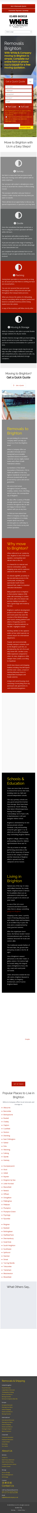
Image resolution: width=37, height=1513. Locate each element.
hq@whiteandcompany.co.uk (10, 1497)
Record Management (7, 1474)
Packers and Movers (7, 1394)
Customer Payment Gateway (18, 10)
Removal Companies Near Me (10, 1399)
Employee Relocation (7, 1439)
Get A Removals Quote (18, 6)
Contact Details (6, 1441)
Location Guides (6, 1466)
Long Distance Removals (8, 1390)
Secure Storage (6, 1472)
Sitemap (13, 1510)
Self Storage (5, 1477)
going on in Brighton (14, 911)
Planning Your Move (7, 1407)
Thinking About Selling (8, 1392)
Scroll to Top (18, 1507)
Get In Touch (18, 1084)
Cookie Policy (21, 1510)
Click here (8, 121)
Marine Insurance (6, 1431)
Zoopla (27, 1039)
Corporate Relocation (7, 1437)
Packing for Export (7, 1429)
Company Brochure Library (9, 1464)
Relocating (4, 1444)
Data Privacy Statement (8, 1460)
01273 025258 (10, 1492)
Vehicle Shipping (6, 1409)
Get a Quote (18, 385)
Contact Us (4, 1457)
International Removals (8, 1420)
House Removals (6, 1387)
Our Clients (5, 1446)
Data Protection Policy (8, 1462)
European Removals (7, 1405)
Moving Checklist (6, 1396)
